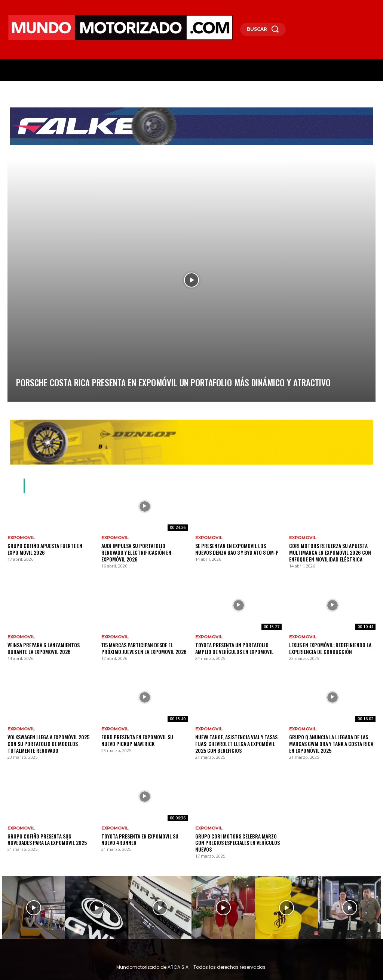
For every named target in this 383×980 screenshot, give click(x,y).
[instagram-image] (33, 892)
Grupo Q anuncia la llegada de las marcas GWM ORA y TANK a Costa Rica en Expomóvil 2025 (332, 739)
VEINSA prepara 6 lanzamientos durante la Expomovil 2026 (50, 645)
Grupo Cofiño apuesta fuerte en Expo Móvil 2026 (45, 548)
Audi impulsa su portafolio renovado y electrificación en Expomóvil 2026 (141, 548)
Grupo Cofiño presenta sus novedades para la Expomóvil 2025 (46, 832)
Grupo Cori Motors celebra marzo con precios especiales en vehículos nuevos (235, 832)
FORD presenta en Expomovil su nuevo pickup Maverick (139, 736)
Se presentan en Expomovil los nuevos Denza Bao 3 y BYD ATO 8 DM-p (234, 548)
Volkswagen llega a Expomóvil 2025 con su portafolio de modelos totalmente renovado (48, 739)
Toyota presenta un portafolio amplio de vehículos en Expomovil (237, 645)
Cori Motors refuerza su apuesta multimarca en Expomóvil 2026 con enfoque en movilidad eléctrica (324, 551)
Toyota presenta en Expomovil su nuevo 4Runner (141, 832)
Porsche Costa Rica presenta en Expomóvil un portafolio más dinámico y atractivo (101, 384)
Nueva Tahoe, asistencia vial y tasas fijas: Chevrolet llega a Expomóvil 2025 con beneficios (237, 739)
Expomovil (21, 538)
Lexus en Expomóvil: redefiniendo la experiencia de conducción (324, 645)
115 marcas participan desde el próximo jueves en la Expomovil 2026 (142, 645)
